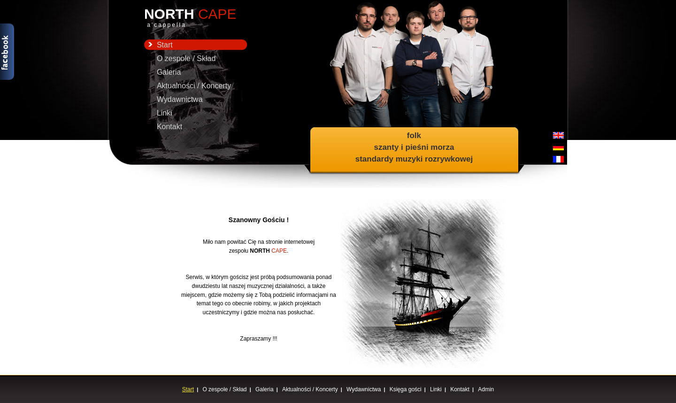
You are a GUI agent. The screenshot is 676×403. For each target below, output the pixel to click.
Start (158, 44)
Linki (164, 113)
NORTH (195, 18)
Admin (486, 389)
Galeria (169, 72)
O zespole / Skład (186, 58)
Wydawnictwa (180, 99)
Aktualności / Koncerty (194, 86)
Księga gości (406, 389)
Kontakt (169, 127)
